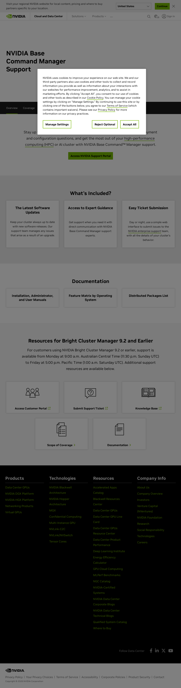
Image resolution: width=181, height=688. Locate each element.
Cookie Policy (95, 97)
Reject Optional (105, 124)
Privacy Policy (106, 109)
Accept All (129, 124)
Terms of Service (117, 105)
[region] (91, 102)
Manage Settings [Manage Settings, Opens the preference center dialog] (57, 124)
